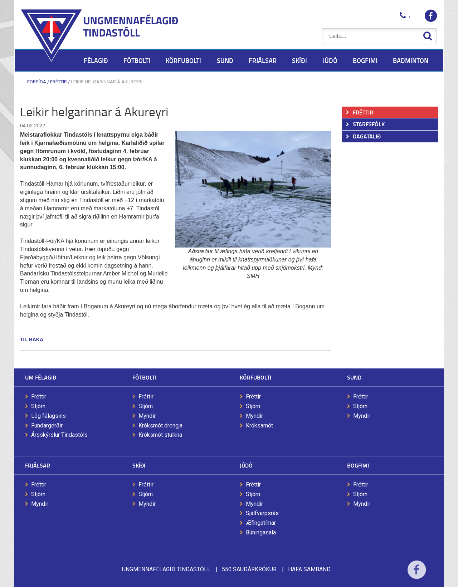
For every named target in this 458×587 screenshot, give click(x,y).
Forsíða (36, 81)
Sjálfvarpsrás (262, 513)
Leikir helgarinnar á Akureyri (106, 81)
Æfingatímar (261, 522)
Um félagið (40, 377)
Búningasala (261, 532)
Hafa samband (309, 569)
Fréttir (58, 81)
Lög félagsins (48, 415)
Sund (354, 377)
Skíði (138, 465)
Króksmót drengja (160, 425)
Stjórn (38, 406)
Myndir (147, 415)
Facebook (417, 574)
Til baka (31, 339)
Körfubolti (255, 377)
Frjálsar (37, 465)
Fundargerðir (47, 425)
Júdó (246, 465)
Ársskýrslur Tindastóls (59, 434)
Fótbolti (144, 377)
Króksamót (259, 425)
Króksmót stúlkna (160, 434)
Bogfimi (358, 465)
